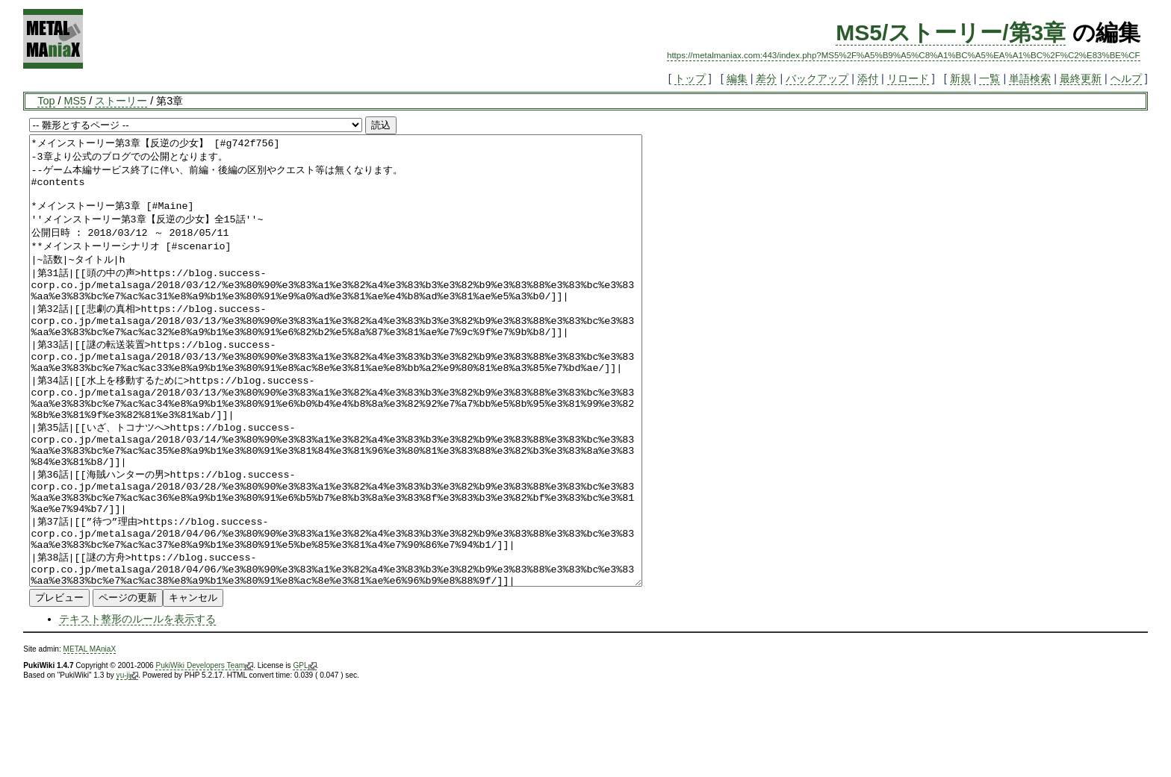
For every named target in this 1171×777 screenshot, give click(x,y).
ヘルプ (1126, 78)
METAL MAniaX (90, 738)
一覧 (989, 78)
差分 (766, 78)
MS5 (75, 101)
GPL (304, 755)
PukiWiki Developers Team (204, 755)
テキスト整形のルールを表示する (137, 708)
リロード (908, 78)
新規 (960, 78)
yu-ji (127, 765)
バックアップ (817, 78)
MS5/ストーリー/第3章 (951, 32)
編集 (737, 78)
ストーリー (121, 101)
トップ (690, 78)
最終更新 (1081, 78)
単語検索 (1030, 78)
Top (46, 101)
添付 (867, 78)
